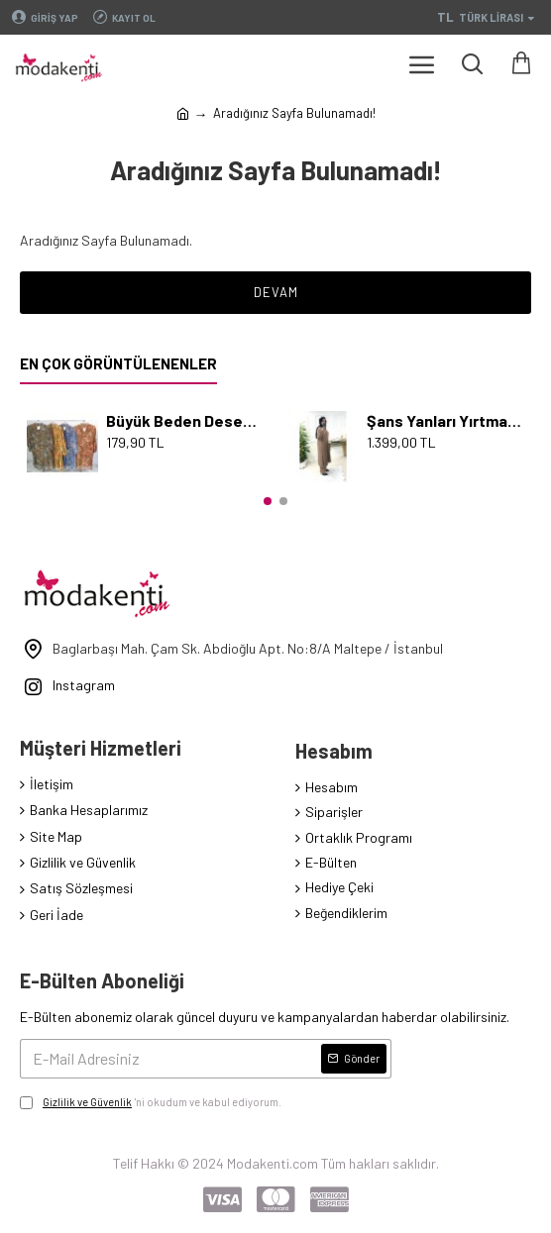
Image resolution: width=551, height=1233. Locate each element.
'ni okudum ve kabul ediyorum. (150, 1102)
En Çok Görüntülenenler (118, 363)
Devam (276, 292)
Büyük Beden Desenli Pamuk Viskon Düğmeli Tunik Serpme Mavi (185, 420)
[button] (268, 501)
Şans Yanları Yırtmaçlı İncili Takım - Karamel (445, 420)
